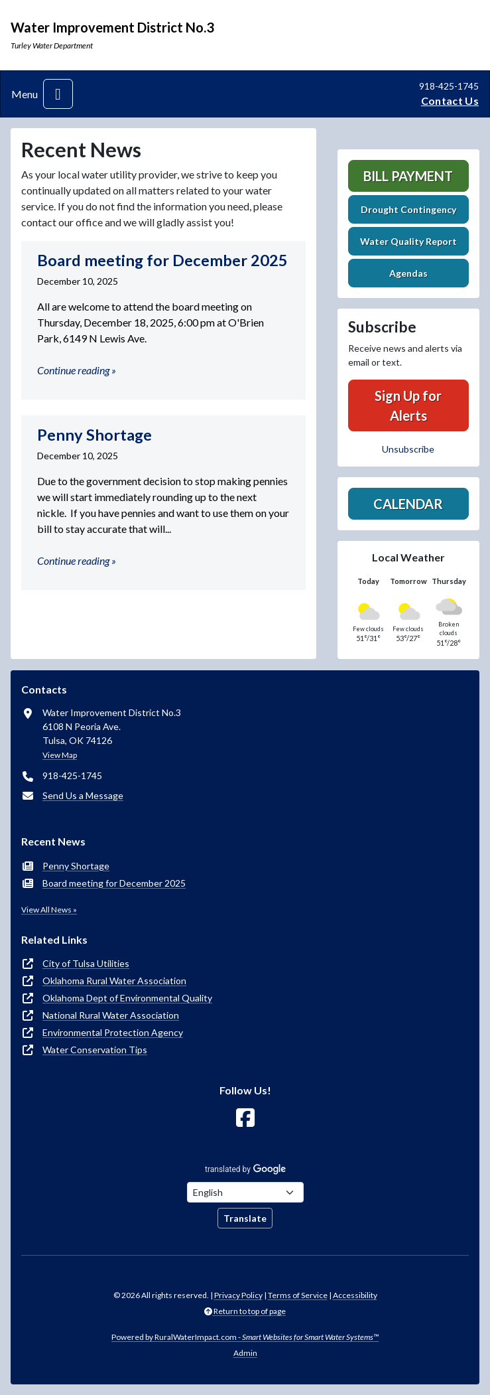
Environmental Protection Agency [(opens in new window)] (112, 1032)
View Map (59, 755)
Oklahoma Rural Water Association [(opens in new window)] (114, 980)
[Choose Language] (245, 1192)
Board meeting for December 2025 (114, 883)
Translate (245, 1218)
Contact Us (450, 100)
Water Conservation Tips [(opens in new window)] (94, 1049)
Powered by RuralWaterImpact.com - (245, 1337)
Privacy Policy (238, 1295)
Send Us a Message (82, 795)
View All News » (49, 910)
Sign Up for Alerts (408, 405)
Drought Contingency (408, 209)
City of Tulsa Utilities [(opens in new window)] (85, 963)
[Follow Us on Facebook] (245, 1118)
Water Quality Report (408, 241)
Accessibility (355, 1295)
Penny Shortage (75, 865)
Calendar (408, 504)
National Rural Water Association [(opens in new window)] (110, 1015)
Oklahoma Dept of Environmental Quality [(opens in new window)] (127, 997)
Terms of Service (298, 1295)
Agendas (408, 273)
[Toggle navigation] (58, 94)
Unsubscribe (408, 449)
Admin (245, 1353)
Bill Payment (408, 176)
